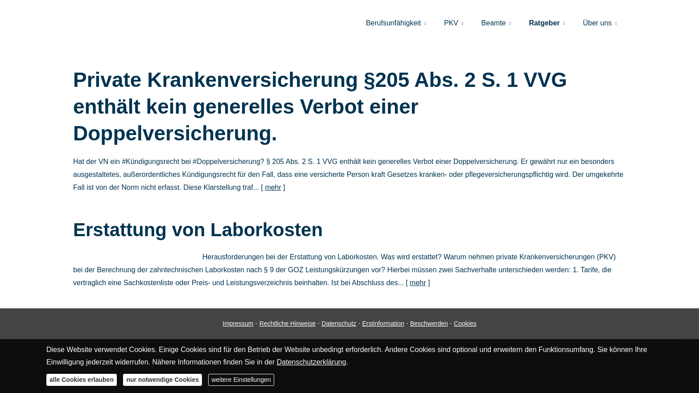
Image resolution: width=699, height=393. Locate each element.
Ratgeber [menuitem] (544, 23)
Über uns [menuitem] (597, 23)
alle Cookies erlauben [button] (81, 379)
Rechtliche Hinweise (287, 323)
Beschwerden (429, 323)
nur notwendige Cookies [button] (162, 379)
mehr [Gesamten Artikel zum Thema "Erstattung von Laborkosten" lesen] (418, 283)
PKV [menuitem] (451, 23)
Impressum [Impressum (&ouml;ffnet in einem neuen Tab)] (237, 323)
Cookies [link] (465, 323)
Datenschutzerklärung (311, 362)
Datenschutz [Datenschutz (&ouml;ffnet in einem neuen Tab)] (338, 323)
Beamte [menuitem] (493, 23)
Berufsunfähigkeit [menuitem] (393, 23)
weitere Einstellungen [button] (241, 379)
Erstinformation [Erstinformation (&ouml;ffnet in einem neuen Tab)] (383, 323)
